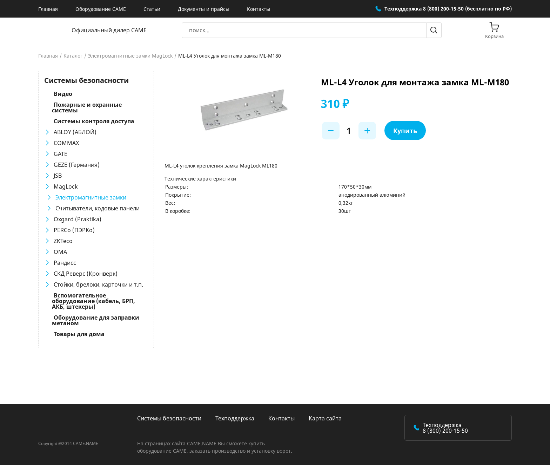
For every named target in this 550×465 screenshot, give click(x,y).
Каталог (72, 55)
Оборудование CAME (100, 9)
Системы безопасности (169, 418)
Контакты (258, 9)
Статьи (151, 9)
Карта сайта (325, 418)
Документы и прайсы (203, 9)
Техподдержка (234, 418)
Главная (48, 9)
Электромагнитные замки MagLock (130, 55)
